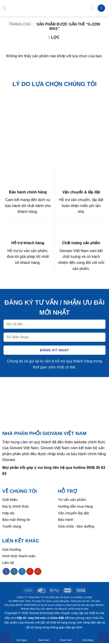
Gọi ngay (21, 637)
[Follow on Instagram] (14, 571)
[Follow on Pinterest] (30, 571)
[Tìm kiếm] (92, 8)
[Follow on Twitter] (22, 571)
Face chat (65, 637)
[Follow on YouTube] (37, 571)
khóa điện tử (59, 618)
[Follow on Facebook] (6, 571)
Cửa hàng (87, 637)
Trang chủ (20, 24)
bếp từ (21, 618)
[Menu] (6, 8)
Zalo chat (43, 637)
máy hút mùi (36, 618)
